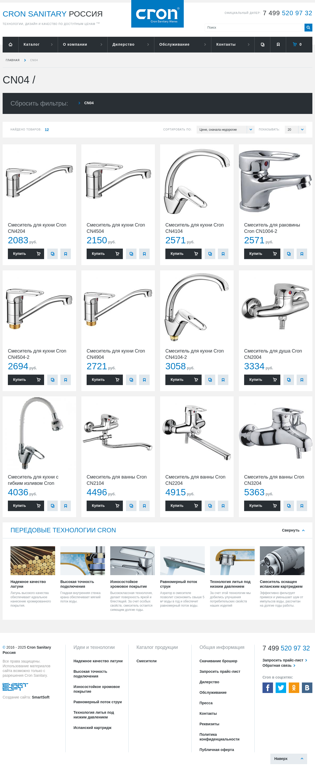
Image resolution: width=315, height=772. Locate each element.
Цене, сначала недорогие (227, 130)
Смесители (146, 661)
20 (297, 130)
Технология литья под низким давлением (94, 714)
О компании (75, 44)
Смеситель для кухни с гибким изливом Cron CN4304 (33, 483)
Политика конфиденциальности (219, 736)
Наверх (280, 759)
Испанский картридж (92, 728)
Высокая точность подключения (90, 673)
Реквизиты (209, 724)
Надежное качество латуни (98, 661)
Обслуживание (174, 44)
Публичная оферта (217, 750)
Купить (19, 253)
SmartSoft (40, 697)
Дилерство (124, 44)
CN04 (34, 60)
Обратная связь (277, 665)
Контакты (226, 44)
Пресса (206, 703)
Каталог (32, 44)
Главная (13, 60)
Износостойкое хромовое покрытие (97, 689)
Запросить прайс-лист (220, 671)
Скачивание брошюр (218, 661)
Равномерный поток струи (98, 702)
